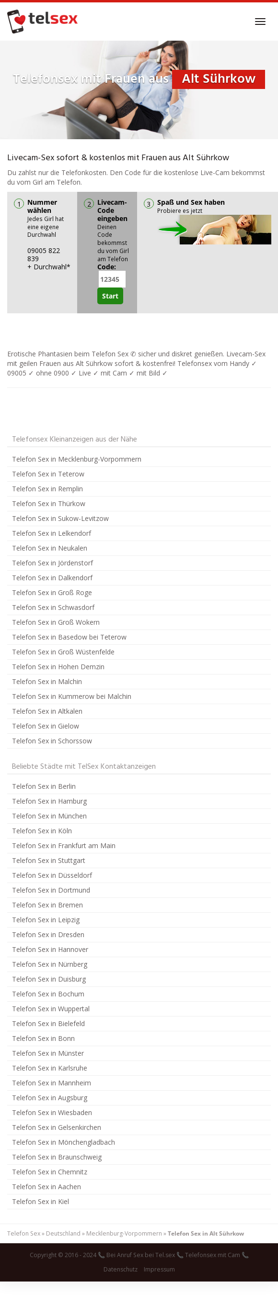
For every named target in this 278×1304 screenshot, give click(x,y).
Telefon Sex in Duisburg (49, 979)
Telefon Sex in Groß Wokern (56, 622)
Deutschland (63, 1233)
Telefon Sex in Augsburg (49, 1097)
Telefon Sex (23, 1233)
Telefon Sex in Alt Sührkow (206, 1233)
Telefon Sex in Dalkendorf (52, 577)
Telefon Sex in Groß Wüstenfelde (63, 651)
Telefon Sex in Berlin (44, 786)
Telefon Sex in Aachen (46, 1186)
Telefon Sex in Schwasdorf (53, 607)
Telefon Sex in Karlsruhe (49, 1067)
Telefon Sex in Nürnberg (49, 964)
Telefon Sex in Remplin (47, 488)
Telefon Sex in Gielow (45, 725)
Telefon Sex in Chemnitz (49, 1171)
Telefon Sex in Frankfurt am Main (64, 845)
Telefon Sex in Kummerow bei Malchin (71, 696)
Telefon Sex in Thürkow (48, 503)
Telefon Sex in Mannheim (51, 1082)
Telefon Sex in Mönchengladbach (63, 1142)
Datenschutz (121, 1269)
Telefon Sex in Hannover (50, 949)
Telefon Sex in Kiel (40, 1201)
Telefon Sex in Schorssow (52, 740)
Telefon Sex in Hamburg (49, 801)
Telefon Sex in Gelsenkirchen (56, 1127)
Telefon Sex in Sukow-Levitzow (60, 518)
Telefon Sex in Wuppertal (51, 1008)
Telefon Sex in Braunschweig (57, 1156)
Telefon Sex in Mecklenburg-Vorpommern (76, 459)
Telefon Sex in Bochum (48, 993)
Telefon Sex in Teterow (48, 473)
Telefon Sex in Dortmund (51, 890)
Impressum (159, 1269)
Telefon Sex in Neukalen (49, 548)
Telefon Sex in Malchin (47, 681)
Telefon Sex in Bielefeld (48, 1023)
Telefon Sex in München (49, 815)
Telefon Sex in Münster (48, 1053)
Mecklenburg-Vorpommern (124, 1233)
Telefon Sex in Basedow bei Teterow (69, 636)
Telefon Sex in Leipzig (46, 919)
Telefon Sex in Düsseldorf (52, 875)
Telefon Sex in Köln (42, 830)
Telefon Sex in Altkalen (47, 711)
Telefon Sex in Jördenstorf (52, 562)
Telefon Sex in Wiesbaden (52, 1112)
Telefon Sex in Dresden (48, 934)
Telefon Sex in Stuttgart (48, 860)
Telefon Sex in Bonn (43, 1038)
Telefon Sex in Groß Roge (52, 592)
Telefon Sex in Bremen (47, 904)
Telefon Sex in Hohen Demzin (58, 666)
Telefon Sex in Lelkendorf (51, 533)
